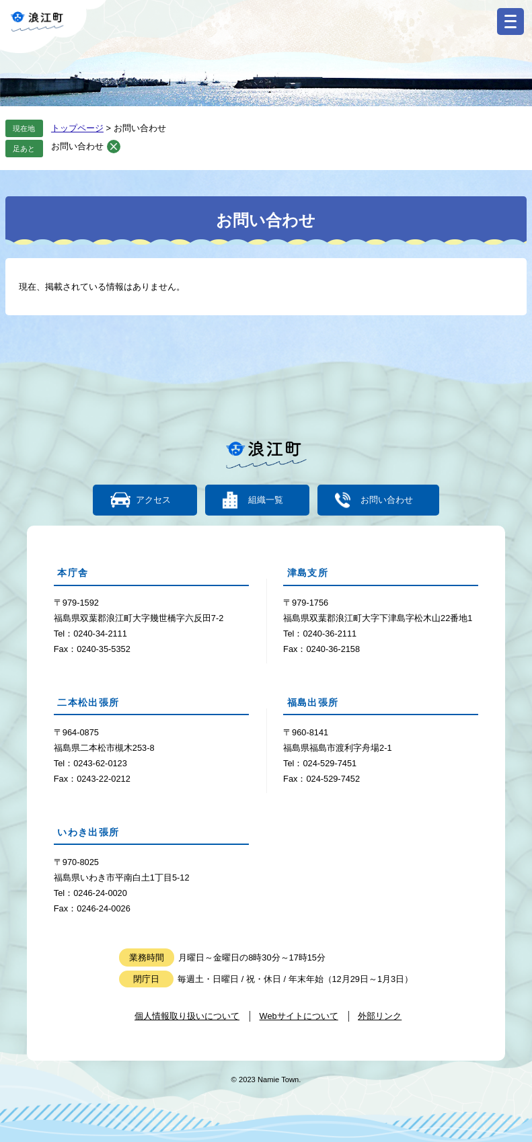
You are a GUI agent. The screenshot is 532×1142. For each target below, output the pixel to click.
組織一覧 (265, 500)
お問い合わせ (77, 146)
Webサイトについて (299, 1016)
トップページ (77, 128)
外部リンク (380, 1016)
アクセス (153, 500)
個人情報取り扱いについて (187, 1016)
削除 (113, 146)
